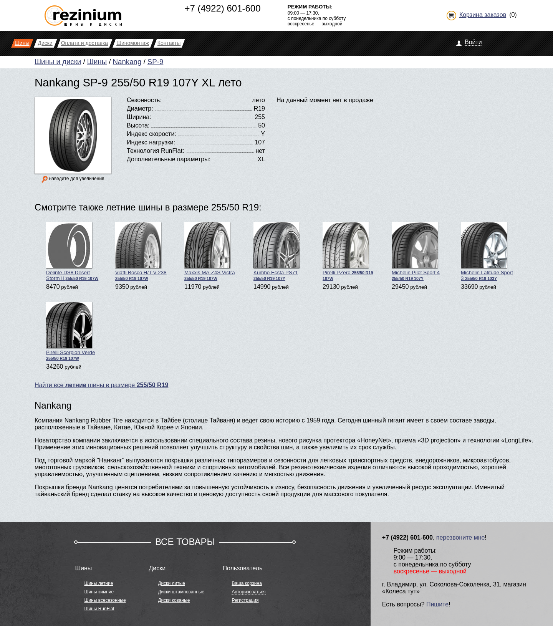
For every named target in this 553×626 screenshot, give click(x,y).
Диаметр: (140, 108)
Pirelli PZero (348, 251)
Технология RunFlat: (155, 150)
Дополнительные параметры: (168, 159)
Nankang (127, 62)
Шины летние (98, 583)
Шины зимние (99, 592)
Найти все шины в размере (101, 385)
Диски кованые (174, 600)
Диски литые (171, 583)
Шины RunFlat (99, 608)
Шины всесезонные (105, 600)
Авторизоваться (248, 592)
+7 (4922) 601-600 (222, 8)
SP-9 (155, 62)
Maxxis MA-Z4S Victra (209, 251)
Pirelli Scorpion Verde (70, 331)
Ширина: (139, 117)
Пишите (437, 604)
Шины (97, 62)
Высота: (138, 125)
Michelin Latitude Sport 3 (487, 251)
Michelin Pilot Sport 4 (416, 251)
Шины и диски (58, 62)
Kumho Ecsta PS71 (276, 251)
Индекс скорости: (151, 134)
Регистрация (245, 600)
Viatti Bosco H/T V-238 (141, 251)
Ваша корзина (247, 583)
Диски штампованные (181, 592)
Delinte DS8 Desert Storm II (72, 251)
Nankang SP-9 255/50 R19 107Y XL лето (138, 82)
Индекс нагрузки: (151, 142)
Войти (473, 42)
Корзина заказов (482, 15)
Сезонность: (144, 100)
